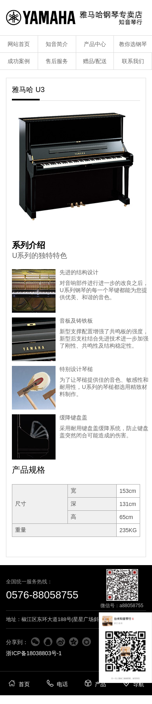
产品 (95, 683)
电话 (57, 683)
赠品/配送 (95, 61)
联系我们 (133, 61)
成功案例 (19, 61)
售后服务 (57, 61)
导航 (133, 683)
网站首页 (19, 44)
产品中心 (95, 44)
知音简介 (57, 44)
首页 (19, 683)
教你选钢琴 (133, 44)
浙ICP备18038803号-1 (34, 653)
